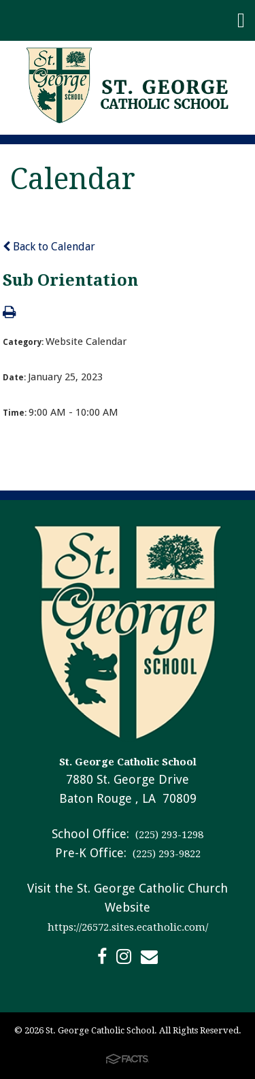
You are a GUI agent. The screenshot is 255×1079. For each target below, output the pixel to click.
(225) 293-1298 (168, 835)
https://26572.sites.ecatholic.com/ (128, 927)
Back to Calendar (49, 246)
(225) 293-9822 (165, 854)
